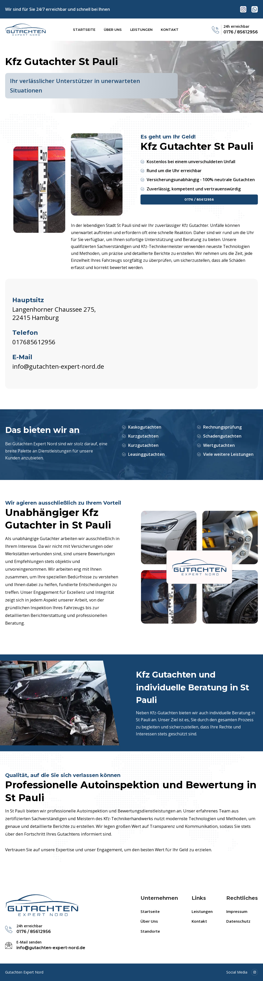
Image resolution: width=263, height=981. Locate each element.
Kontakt (170, 30)
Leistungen (141, 30)
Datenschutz (238, 921)
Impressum (236, 911)
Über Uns (113, 30)
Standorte (150, 931)
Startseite (84, 30)
